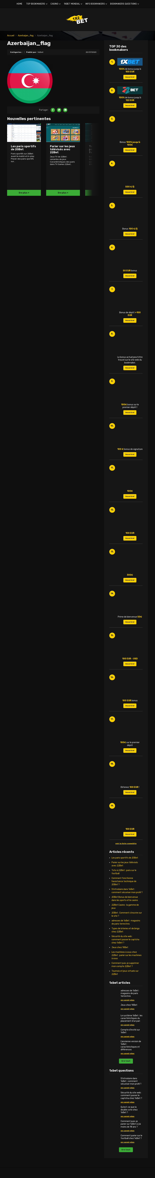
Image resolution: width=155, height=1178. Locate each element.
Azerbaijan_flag (25, 35)
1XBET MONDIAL (72, 4)
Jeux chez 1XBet (120, 947)
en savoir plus (127, 1000)
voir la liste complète (126, 843)
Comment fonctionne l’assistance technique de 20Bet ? (124, 881)
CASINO (54, 4)
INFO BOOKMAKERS (95, 4)
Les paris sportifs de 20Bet (125, 857)
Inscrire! (129, 77)
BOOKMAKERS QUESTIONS (123, 4)
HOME (19, 4)
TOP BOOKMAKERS (35, 4)
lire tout (125, 1061)
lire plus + (24, 193)
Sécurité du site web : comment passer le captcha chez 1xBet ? (125, 939)
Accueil (10, 35)
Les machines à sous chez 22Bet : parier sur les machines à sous (127, 955)
